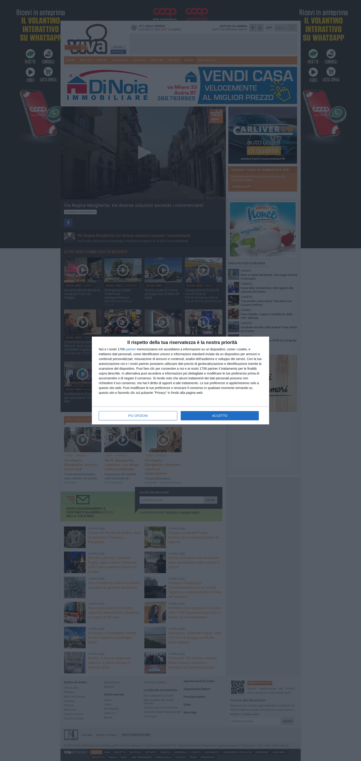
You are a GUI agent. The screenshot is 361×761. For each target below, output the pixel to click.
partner (131, 349)
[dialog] (180, 380)
